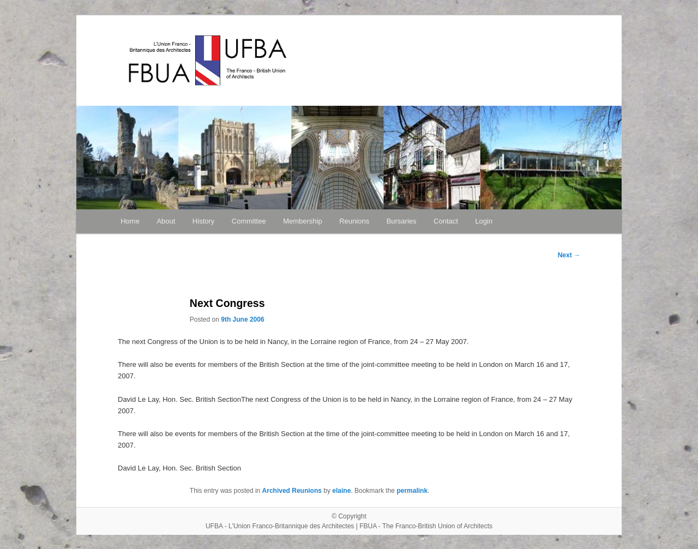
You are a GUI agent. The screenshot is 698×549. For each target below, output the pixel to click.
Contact (446, 221)
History (203, 221)
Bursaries (402, 221)
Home (130, 221)
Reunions (354, 221)
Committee (249, 221)
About (166, 221)
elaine (341, 490)
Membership (302, 221)
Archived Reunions (292, 490)
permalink (412, 490)
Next (569, 255)
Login (483, 221)
